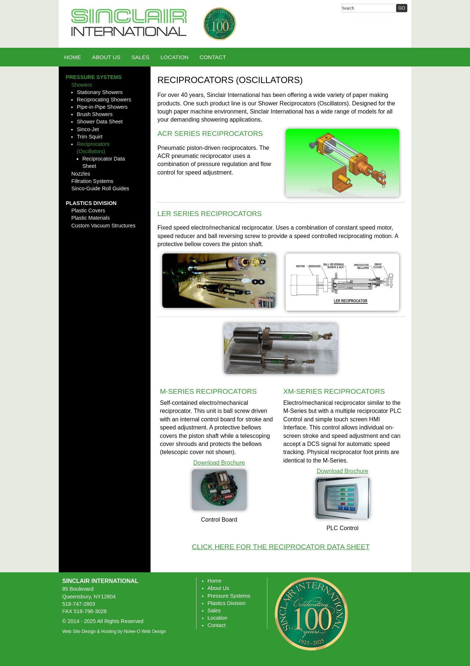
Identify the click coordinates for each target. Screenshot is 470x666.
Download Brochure (219, 463)
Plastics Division (91, 203)
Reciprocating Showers (104, 99)
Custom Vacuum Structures (103, 225)
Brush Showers (95, 114)
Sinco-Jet (88, 129)
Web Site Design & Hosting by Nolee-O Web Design (114, 631)
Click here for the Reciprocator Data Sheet (281, 547)
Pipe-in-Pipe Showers (102, 107)
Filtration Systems (92, 181)
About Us (218, 588)
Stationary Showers (100, 92)
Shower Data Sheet (100, 122)
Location (217, 618)
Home (214, 581)
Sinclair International (100, 581)
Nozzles (80, 174)
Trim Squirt (89, 137)
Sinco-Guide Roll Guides (100, 188)
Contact (216, 625)
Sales (214, 610)
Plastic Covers (88, 210)
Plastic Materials (90, 218)
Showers (81, 85)
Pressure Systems (94, 77)
